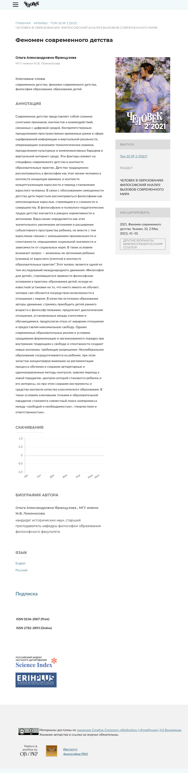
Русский (21, 570)
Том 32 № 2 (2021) (63, 23)
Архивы (41, 23)
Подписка (27, 593)
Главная (23, 23)
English (21, 563)
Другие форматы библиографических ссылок (142, 244)
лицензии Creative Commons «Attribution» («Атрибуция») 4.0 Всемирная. (129, 730)
